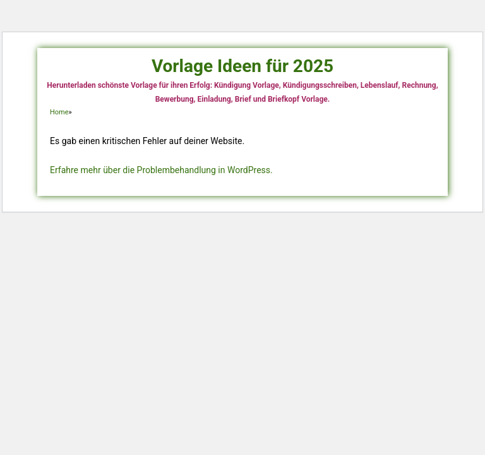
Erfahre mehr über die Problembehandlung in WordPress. (161, 170)
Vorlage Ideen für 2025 (242, 66)
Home (59, 112)
